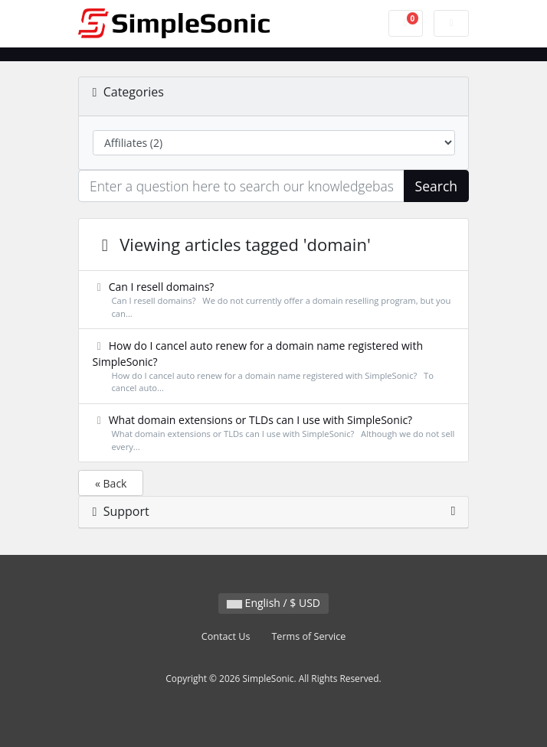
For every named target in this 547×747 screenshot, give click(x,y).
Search (436, 186)
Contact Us (226, 636)
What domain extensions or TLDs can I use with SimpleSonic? (274, 433)
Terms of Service (308, 636)
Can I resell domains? (274, 300)
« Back (110, 483)
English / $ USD (273, 602)
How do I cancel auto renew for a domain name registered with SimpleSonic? (274, 367)
